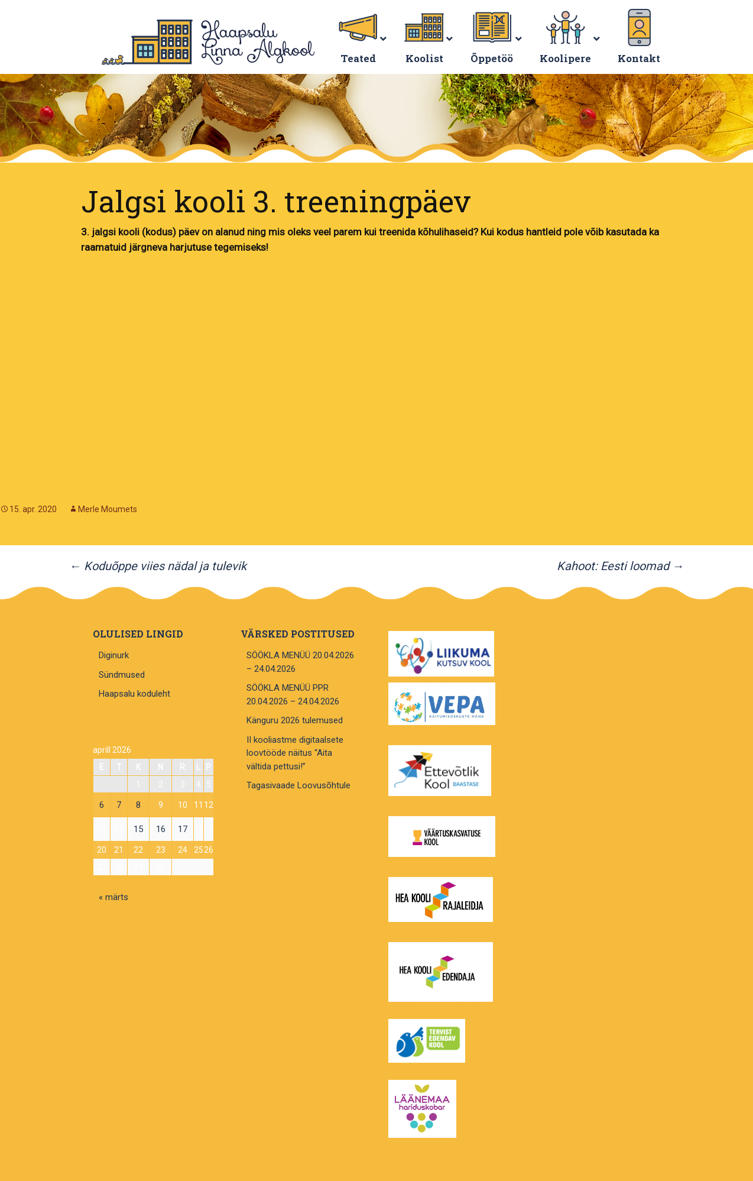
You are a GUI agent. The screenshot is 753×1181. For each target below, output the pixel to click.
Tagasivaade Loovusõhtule (298, 785)
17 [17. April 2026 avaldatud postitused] (182, 829)
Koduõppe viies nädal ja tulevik (157, 566)
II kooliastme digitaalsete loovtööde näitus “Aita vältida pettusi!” (294, 753)
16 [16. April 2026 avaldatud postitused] (160, 829)
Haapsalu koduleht (134, 693)
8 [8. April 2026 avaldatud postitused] (138, 805)
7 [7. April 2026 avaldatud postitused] (118, 805)
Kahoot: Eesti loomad (620, 566)
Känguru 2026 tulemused (294, 720)
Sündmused (122, 674)
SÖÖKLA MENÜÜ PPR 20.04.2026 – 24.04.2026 (292, 694)
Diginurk (114, 655)
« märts (113, 897)
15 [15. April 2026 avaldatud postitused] (138, 829)
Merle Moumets (107, 509)
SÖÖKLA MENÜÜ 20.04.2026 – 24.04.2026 (300, 662)
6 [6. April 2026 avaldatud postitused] (101, 805)
